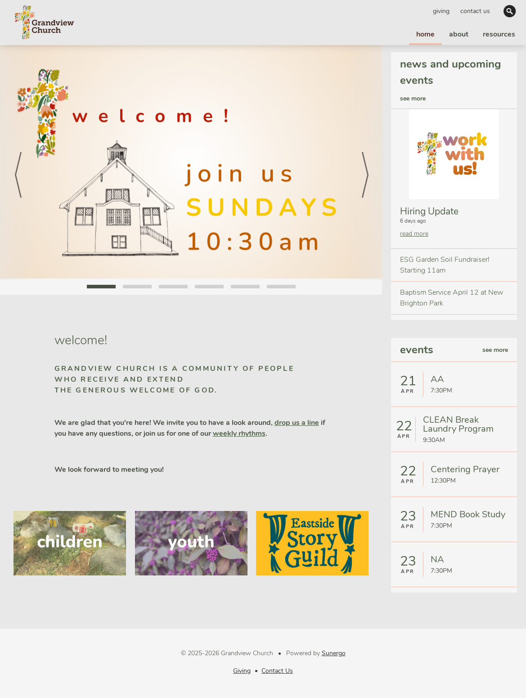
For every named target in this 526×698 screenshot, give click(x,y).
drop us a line (296, 423)
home (425, 34)
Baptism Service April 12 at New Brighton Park (451, 297)
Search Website (510, 11)
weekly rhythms (239, 433)
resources (499, 34)
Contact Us (475, 11)
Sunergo (334, 653)
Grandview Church (44, 23)
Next (364, 162)
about (458, 34)
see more (413, 98)
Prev (18, 162)
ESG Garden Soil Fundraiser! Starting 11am (445, 265)
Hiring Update (429, 211)
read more (414, 233)
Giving (441, 11)
